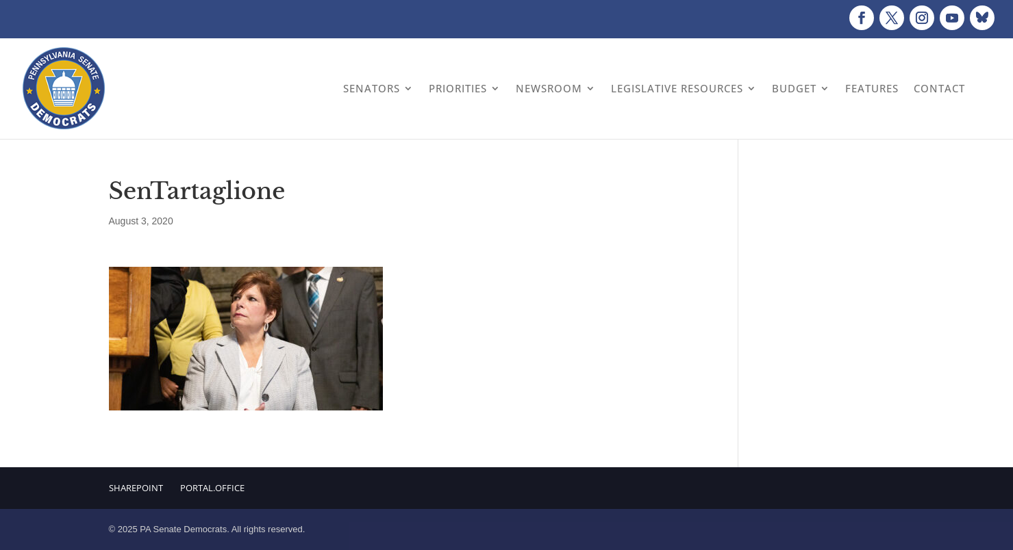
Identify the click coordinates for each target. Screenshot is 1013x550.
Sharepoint (136, 488)
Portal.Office (212, 488)
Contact (939, 88)
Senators (371, 88)
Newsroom (549, 88)
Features (872, 88)
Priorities (458, 88)
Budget (794, 88)
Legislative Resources (677, 88)
